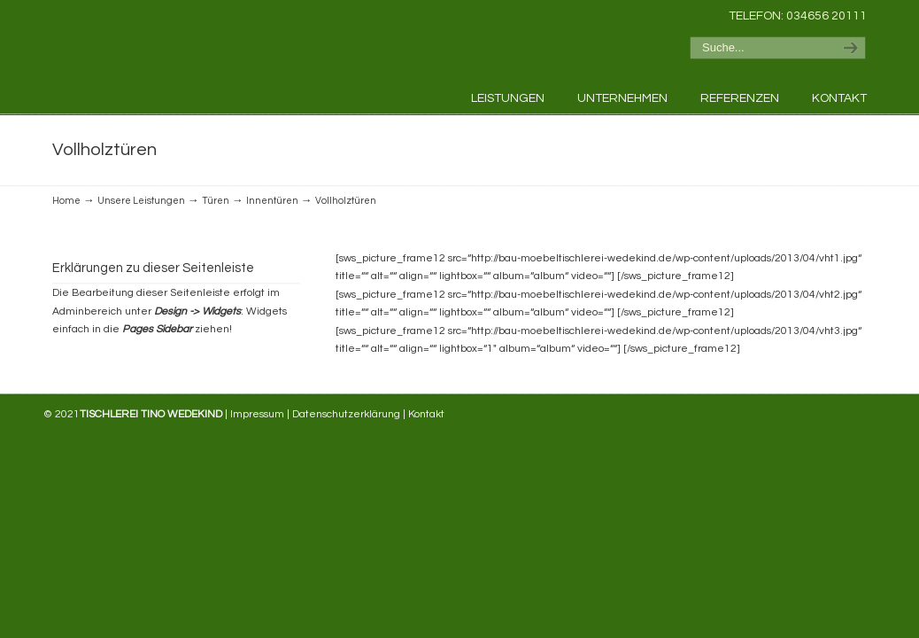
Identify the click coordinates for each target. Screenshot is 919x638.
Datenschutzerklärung (346, 414)
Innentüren (272, 201)
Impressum (257, 414)
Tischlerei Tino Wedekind (176, 49)
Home (66, 201)
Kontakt (426, 414)
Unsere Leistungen (141, 201)
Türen (215, 201)
